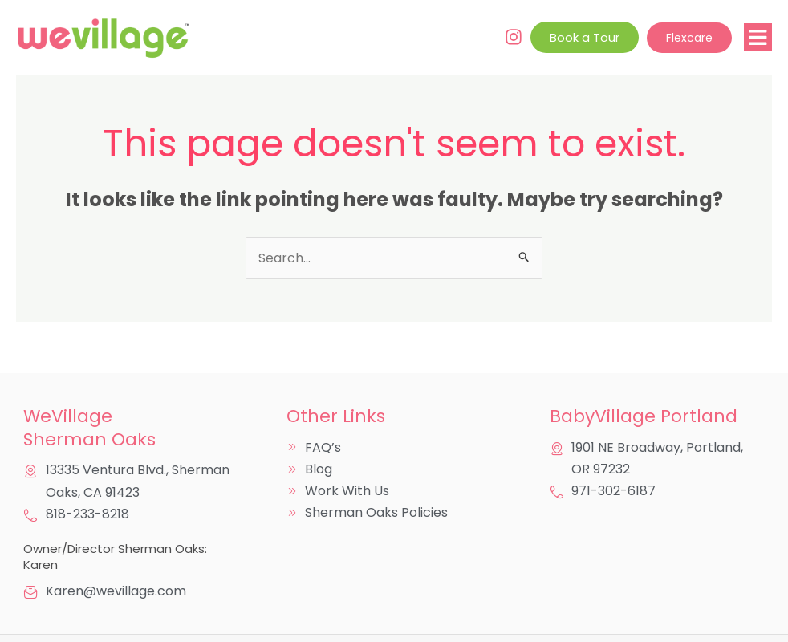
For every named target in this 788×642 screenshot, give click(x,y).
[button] (758, 37)
